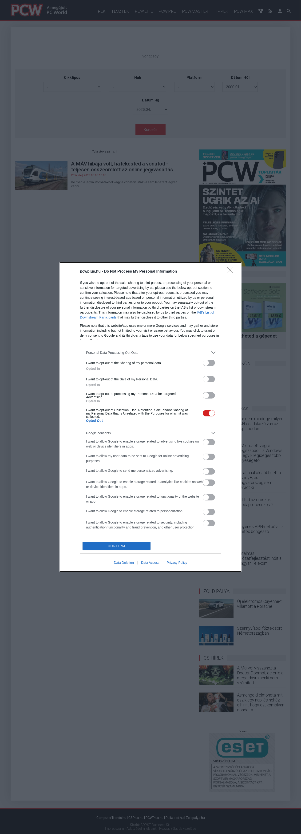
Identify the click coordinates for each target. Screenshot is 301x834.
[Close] (231, 271)
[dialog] (150, 417)
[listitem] (150, 352)
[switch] (209, 363)
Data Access (150, 562)
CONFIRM (116, 546)
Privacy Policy (177, 562)
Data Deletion (124, 562)
